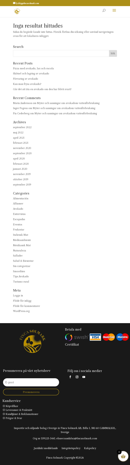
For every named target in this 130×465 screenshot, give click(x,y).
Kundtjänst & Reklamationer (21, 414)
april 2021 (18, 137)
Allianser (18, 203)
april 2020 (19, 158)
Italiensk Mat (20, 234)
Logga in (18, 295)
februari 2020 (21, 163)
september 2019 (22, 184)
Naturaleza (19, 250)
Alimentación (20, 198)
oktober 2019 (20, 179)
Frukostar (18, 229)
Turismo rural (21, 281)
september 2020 (22, 153)
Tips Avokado (21, 276)
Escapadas (19, 219)
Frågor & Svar (13, 418)
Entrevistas (19, 214)
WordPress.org (21, 311)
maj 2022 (18, 132)
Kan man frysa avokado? (27, 84)
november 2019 (22, 174)
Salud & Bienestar (23, 260)
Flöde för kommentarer (26, 306)
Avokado (18, 208)
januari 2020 (20, 168)
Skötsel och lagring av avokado (31, 73)
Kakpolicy (90, 448)
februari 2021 (20, 142)
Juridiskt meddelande (46, 448)
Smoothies (19, 271)
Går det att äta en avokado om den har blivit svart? (42, 89)
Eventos (17, 224)
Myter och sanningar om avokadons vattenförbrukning (68, 103)
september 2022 (22, 127)
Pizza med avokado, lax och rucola (33, 68)
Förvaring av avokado (25, 78)
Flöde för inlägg (22, 300)
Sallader (18, 255)
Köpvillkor (11, 406)
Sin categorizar (21, 266)
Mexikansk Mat (22, 245)
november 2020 (22, 148)
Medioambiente (22, 240)
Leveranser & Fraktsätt (18, 410)
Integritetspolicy (71, 448)
